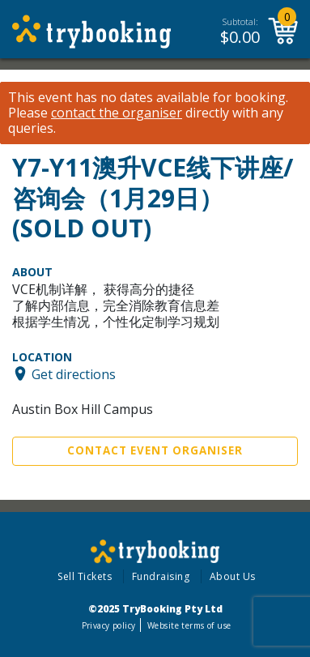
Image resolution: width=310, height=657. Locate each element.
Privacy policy (109, 625)
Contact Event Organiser (155, 450)
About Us (233, 576)
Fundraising (161, 576)
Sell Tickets (84, 576)
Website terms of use (189, 625)
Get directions (74, 373)
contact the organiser (116, 113)
